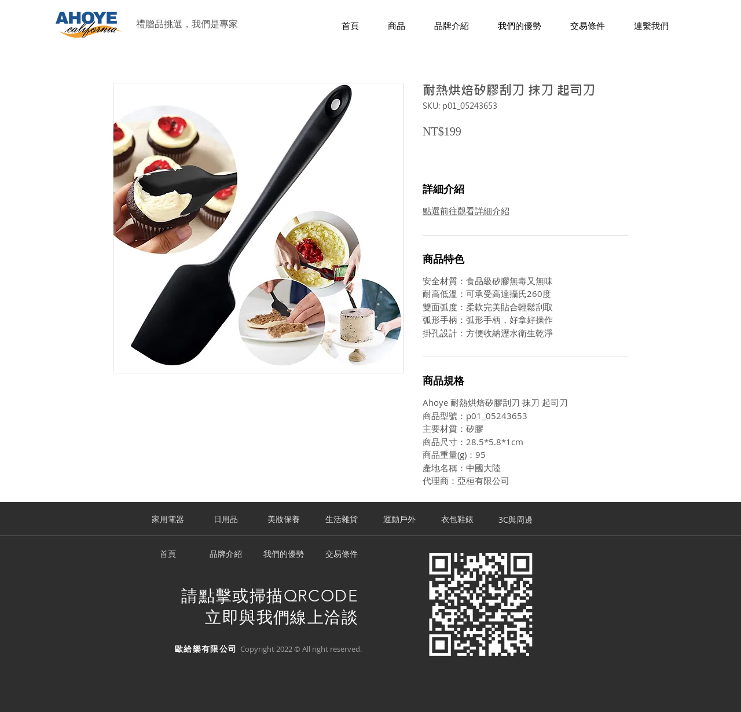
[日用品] (226, 520)
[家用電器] (168, 520)
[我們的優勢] (284, 554)
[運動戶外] (399, 520)
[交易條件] (341, 554)
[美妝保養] (284, 520)
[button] (396, 26)
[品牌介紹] (226, 554)
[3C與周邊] (515, 520)
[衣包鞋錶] (457, 520)
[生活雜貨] (341, 520)
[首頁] (168, 554)
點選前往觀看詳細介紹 (466, 210)
